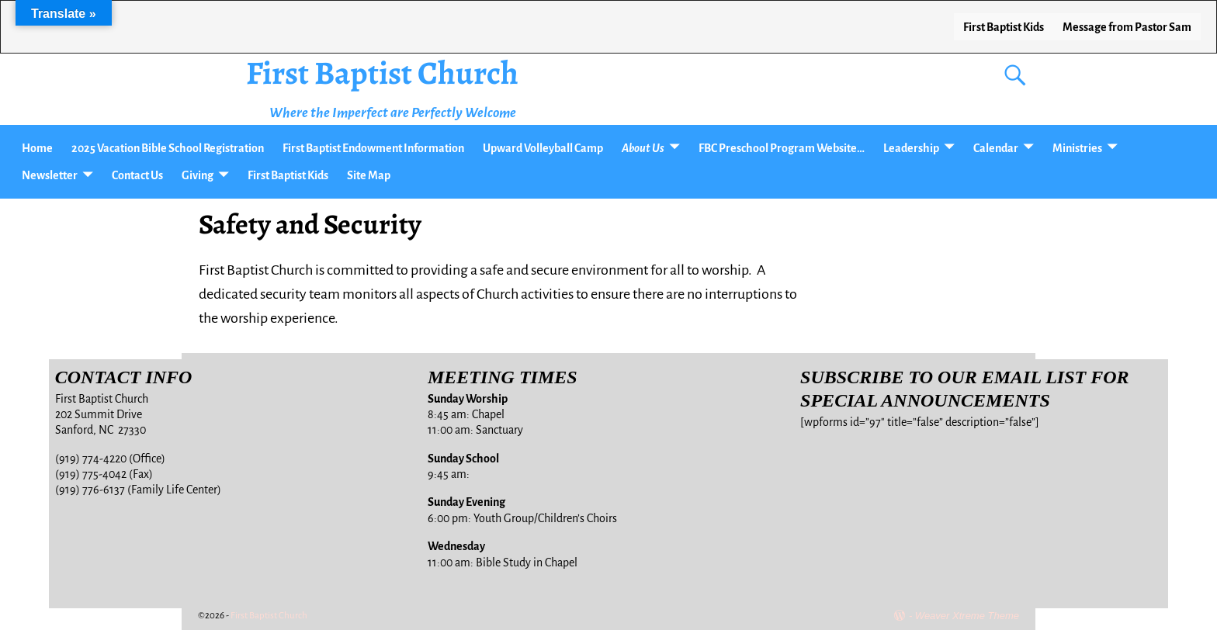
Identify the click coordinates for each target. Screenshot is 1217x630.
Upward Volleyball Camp (543, 148)
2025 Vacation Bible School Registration (167, 148)
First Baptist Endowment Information (373, 148)
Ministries (1077, 148)
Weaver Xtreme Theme (967, 615)
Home (37, 148)
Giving (197, 175)
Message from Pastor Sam (1127, 27)
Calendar (995, 148)
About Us (643, 148)
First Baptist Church (382, 72)
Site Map (368, 175)
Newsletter (50, 175)
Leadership (911, 148)
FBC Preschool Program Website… (782, 148)
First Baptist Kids (1003, 27)
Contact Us (137, 175)
